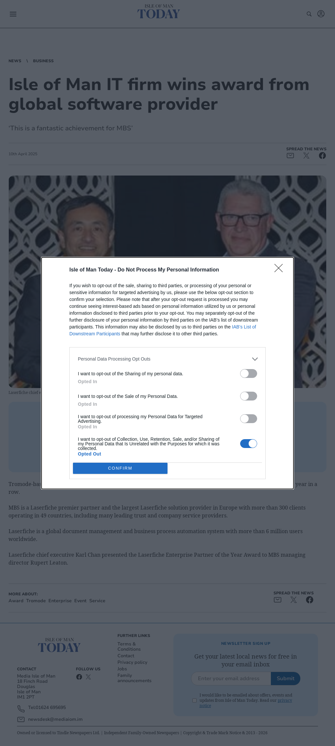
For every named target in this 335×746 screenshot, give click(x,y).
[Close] (280, 270)
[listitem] (167, 359)
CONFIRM (120, 468)
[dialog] (167, 373)
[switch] (248, 373)
